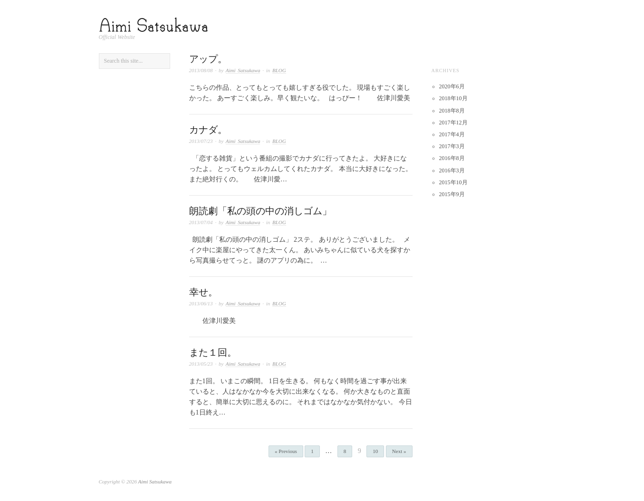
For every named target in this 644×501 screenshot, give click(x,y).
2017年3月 (452, 146)
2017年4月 (452, 134)
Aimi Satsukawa (243, 70)
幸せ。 (203, 292)
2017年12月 (453, 122)
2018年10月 (453, 98)
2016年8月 (452, 158)
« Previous (286, 451)
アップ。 (208, 59)
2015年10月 (453, 182)
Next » (399, 451)
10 (375, 451)
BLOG (279, 70)
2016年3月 (452, 170)
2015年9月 (452, 194)
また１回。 (213, 352)
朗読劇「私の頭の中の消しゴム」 (260, 211)
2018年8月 (452, 110)
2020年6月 (452, 86)
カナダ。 (208, 129)
